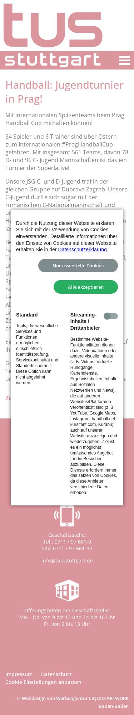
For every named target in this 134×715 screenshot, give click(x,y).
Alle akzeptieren (86, 287)
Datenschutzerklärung (82, 249)
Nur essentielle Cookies (78, 265)
